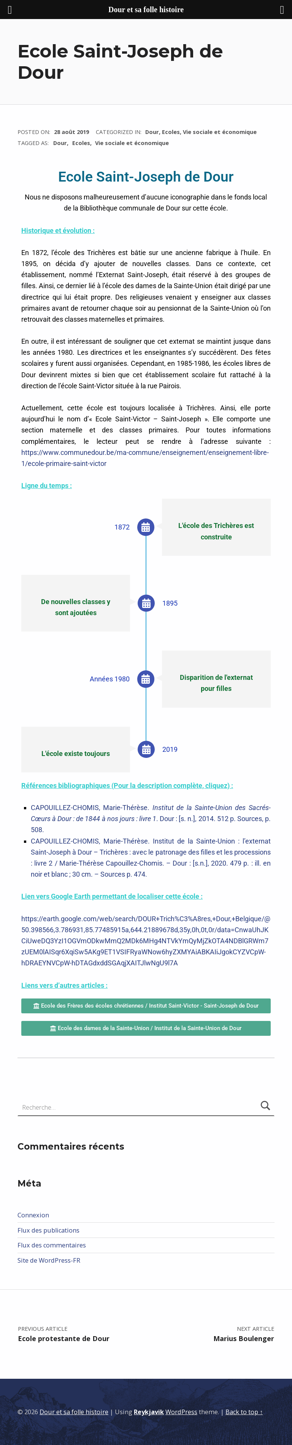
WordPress (181, 1412)
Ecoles (171, 132)
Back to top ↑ (244, 1412)
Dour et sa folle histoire (74, 1412)
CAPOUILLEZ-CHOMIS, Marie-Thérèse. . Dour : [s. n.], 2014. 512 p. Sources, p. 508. (151, 819)
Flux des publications (48, 1230)
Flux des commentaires (51, 1245)
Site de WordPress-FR (48, 1260)
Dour (152, 132)
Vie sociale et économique (220, 132)
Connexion (33, 1215)
